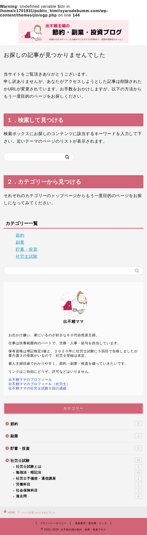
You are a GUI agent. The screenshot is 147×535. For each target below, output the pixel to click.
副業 (20, 242)
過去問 (79, 496)
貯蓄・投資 (27, 249)
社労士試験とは (79, 466)
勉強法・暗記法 (79, 472)
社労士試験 (27, 256)
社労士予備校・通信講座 (79, 478)
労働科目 (79, 484)
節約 (20, 235)
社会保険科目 (79, 490)
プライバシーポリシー (53, 523)
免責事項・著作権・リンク (91, 523)
